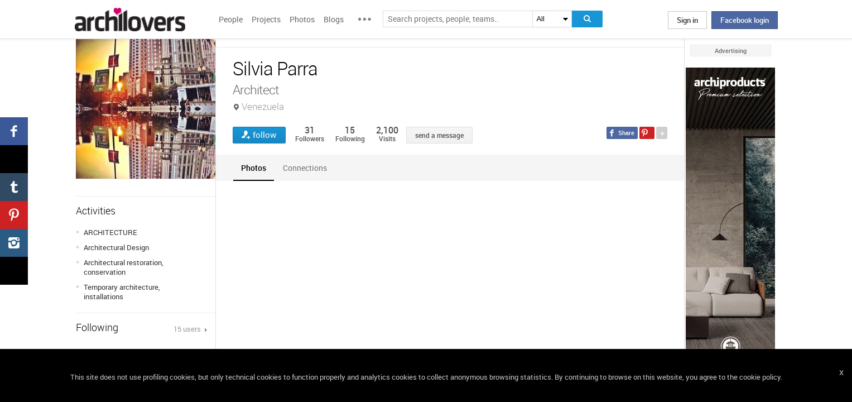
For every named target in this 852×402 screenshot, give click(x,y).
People (231, 19)
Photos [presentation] (253, 167)
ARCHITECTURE (110, 232)
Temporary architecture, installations (122, 292)
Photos (302, 19)
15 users (188, 328)
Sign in (687, 20)
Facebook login (744, 20)
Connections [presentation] (305, 167)
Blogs (334, 19)
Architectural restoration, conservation (123, 267)
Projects (266, 19)
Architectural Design (116, 247)
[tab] (254, 168)
